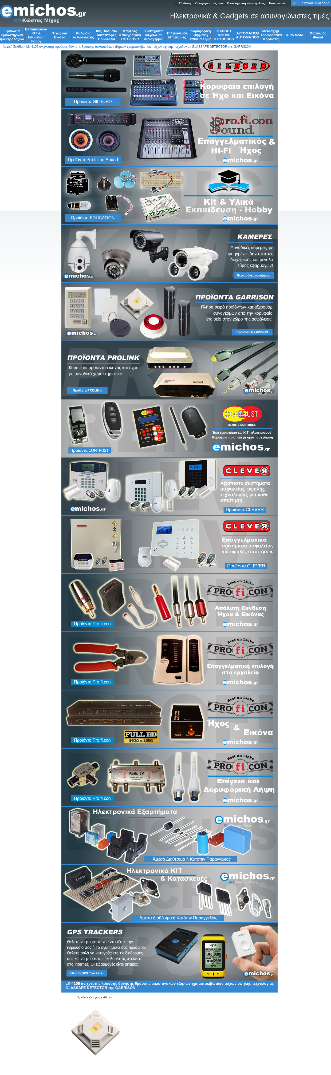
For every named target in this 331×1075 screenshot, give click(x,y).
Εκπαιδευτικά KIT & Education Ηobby (36, 35)
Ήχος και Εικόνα (59, 35)
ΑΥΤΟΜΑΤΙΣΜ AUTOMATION (247, 35)
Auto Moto (294, 35)
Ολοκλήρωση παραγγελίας (246, 3)
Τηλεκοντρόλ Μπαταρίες (177, 35)
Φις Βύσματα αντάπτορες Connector (106, 35)
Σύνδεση (185, 3)
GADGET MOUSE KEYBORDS (224, 35)
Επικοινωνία (278, 3)
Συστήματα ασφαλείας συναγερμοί (153, 35)
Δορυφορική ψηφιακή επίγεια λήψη (200, 35)
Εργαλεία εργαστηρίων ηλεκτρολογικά (12, 35)
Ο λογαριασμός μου (209, 3)
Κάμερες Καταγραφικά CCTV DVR (130, 35)
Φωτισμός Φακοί (318, 35)
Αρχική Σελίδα (13, 47)
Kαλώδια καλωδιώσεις (83, 35)
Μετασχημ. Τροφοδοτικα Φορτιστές (271, 35)
